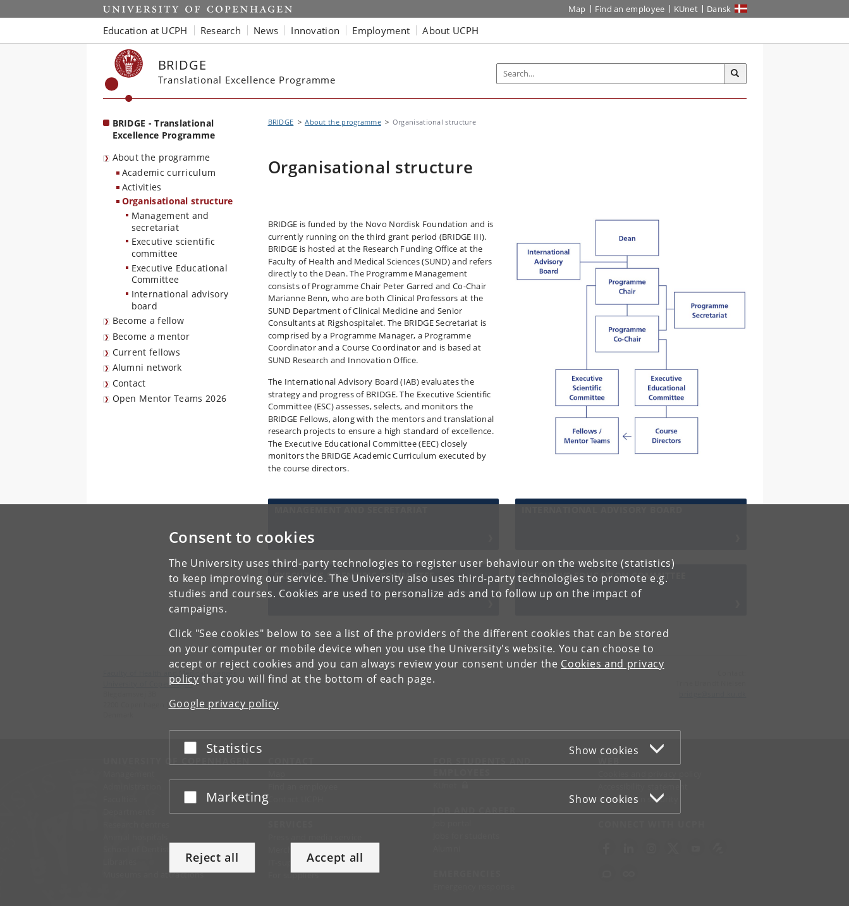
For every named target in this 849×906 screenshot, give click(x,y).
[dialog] (424, 705)
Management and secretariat (170, 221)
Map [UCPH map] (577, 9)
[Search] (735, 74)
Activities (142, 187)
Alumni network (147, 367)
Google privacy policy (224, 704)
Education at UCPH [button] (145, 30)
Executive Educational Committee (179, 274)
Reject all (212, 857)
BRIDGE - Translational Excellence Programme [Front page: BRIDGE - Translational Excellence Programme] (164, 129)
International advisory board (180, 300)
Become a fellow (149, 320)
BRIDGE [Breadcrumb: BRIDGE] (281, 122)
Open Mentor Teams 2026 (170, 398)
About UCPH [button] (450, 30)
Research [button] (220, 30)
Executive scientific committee (173, 247)
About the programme (162, 157)
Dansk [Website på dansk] (719, 9)
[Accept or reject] (193, 747)
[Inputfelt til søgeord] (610, 73)
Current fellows (147, 352)
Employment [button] (381, 30)
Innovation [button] (315, 30)
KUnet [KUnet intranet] (686, 9)
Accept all (335, 857)
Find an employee (630, 9)
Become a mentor (151, 336)
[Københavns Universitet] (124, 75)
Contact (129, 383)
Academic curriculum (169, 172)
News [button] (265, 30)
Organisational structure (177, 201)
